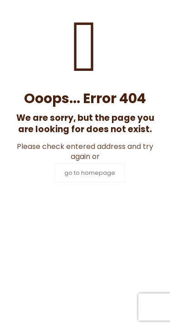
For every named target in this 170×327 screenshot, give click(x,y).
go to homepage (89, 172)
